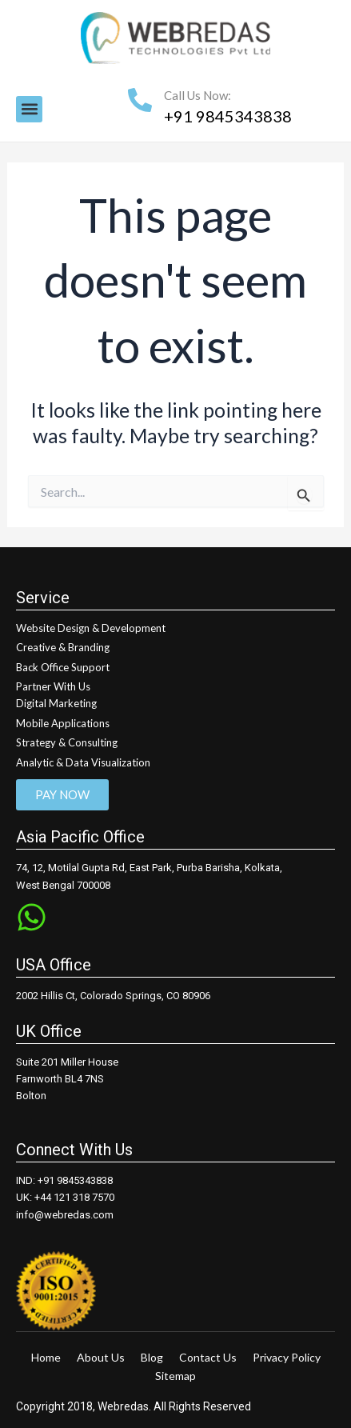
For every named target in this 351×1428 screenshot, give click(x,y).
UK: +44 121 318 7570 (65, 1197)
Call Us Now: (197, 95)
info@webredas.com (65, 1215)
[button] (29, 109)
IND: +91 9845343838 (64, 1180)
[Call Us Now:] (140, 100)
